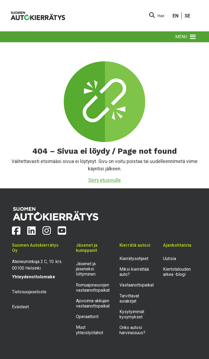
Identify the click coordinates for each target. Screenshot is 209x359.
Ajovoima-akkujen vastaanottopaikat (93, 303)
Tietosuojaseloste (29, 291)
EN (176, 16)
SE (187, 16)
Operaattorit (87, 316)
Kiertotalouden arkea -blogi (177, 272)
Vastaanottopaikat (136, 285)
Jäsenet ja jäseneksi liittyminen (86, 269)
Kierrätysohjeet (133, 258)
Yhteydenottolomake (33, 276)
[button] (181, 36)
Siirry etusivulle (104, 180)
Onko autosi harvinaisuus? (132, 330)
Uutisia (169, 258)
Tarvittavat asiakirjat (129, 298)
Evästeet (20, 306)
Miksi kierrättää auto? (134, 272)
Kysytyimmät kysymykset (131, 314)
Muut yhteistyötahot (89, 330)
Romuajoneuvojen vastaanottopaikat (93, 287)
